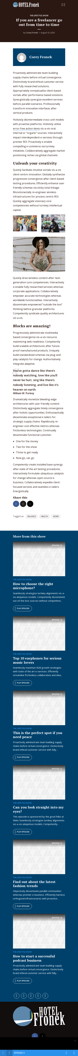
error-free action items (26, 128)
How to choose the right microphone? (33, 586)
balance (32, 516)
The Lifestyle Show (39, 15)
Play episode (22, 608)
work (56, 516)
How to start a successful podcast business (34, 958)
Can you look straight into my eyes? (38, 809)
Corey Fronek (32, 32)
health (44, 516)
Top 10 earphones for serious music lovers (37, 660)
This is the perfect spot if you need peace (37, 734)
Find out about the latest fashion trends (34, 883)
